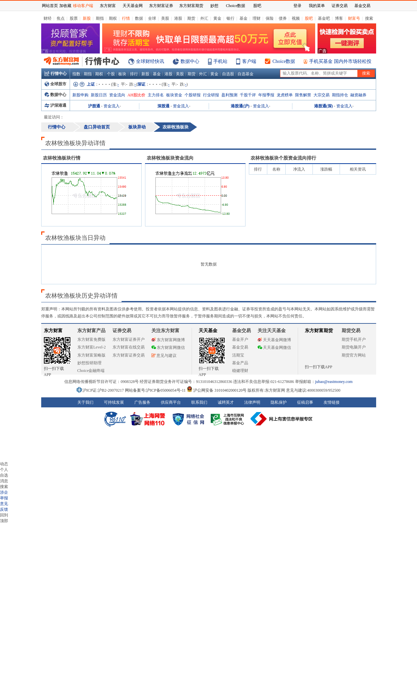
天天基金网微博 (274, 339)
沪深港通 (55, 105)
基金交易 (240, 347)
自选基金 (245, 74)
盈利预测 (229, 95)
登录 (297, 5)
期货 (191, 18)
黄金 (217, 18)
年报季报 (266, 95)
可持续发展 (114, 402)
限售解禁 (303, 95)
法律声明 (252, 402)
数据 (139, 18)
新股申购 (80, 95)
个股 (111, 74)
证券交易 (340, 5)
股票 (74, 18)
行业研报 (211, 95)
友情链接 (332, 402)
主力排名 (156, 95)
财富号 (354, 18)
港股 (178, 18)
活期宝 (238, 355)
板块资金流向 (170, 158)
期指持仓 (340, 95)
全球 (152, 18)
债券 (283, 18)
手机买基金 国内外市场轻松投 (340, 61)
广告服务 (142, 402)
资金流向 (117, 95)
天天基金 (208, 330)
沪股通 (94, 106)
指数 (76, 74)
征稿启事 (305, 402)
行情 (126, 18)
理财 (257, 18)
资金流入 (111, 106)
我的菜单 (317, 5)
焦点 (61, 18)
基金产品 (240, 363)
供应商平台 (171, 402)
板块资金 (174, 95)
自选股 (228, 74)
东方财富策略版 (91, 355)
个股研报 (193, 95)
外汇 (204, 18)
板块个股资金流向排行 (283, 158)
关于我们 (85, 402)
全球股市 (55, 84)
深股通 (163, 106)
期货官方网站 (354, 355)
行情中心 (56, 73)
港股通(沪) (240, 106)
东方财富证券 (161, 5)
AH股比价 (136, 95)
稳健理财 (240, 370)
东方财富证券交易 (129, 355)
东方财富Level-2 (91, 347)
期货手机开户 (354, 339)
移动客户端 (83, 5)
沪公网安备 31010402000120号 (217, 390)
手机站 (220, 61)
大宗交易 (322, 95)
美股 (165, 18)
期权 (113, 18)
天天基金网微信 (274, 347)
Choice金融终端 (91, 370)
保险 (270, 18)
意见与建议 (164, 355)
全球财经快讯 (150, 61)
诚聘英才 (226, 402)
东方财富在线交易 (129, 347)
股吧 (309, 18)
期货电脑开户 (354, 347)
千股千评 (248, 95)
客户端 (249, 61)
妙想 (214, 5)
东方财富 (53, 330)
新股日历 (99, 95)
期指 (100, 18)
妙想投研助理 (89, 363)
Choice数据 (284, 61)
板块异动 (137, 126)
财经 (48, 18)
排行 (134, 74)
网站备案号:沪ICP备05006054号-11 (156, 390)
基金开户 (240, 339)
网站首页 (50, 5)
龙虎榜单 (285, 95)
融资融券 (358, 95)
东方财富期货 (319, 330)
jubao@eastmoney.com (334, 381)
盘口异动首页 (97, 126)
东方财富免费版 (91, 339)
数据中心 (190, 61)
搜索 (369, 18)
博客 (339, 18)
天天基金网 (133, 5)
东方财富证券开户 (129, 339)
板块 (122, 74)
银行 (230, 18)
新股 (87, 18)
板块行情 (61, 158)
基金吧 (324, 18)
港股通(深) (323, 106)
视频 (296, 18)
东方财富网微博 (168, 339)
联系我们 (199, 402)
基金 (243, 18)
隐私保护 (279, 402)
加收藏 (65, 5)
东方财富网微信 (168, 347)
